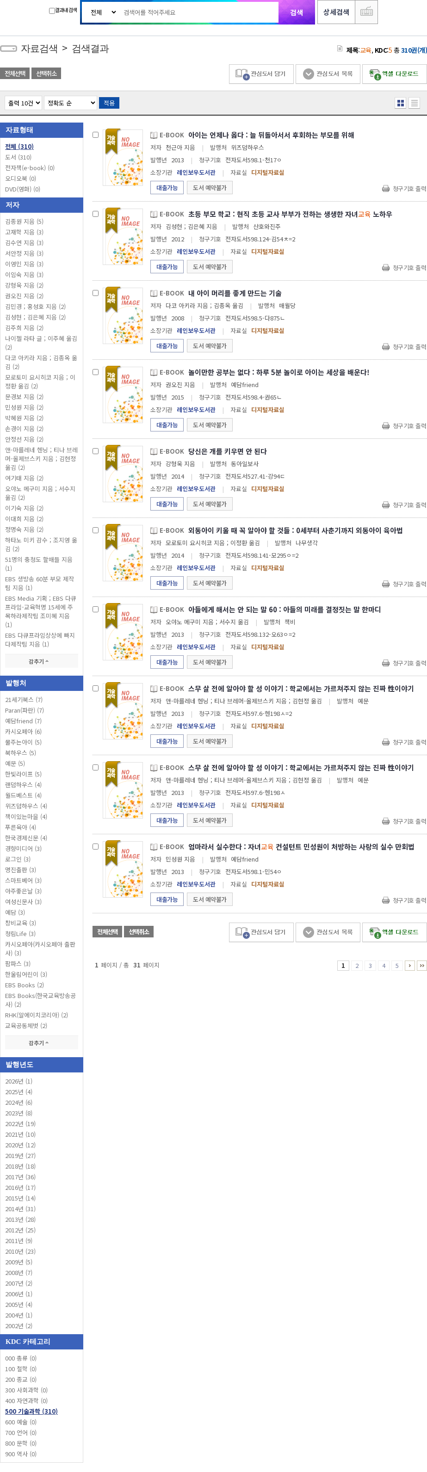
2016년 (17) (20, 1187)
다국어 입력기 (366, 12)
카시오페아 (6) (23, 731)
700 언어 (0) (21, 1432)
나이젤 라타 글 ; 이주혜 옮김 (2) (41, 342)
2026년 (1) (18, 1081)
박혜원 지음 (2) (24, 417)
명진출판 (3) (20, 869)
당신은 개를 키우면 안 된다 (227, 451)
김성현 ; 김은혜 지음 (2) (35, 317)
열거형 (400, 103)
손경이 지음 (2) (24, 428)
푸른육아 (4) (20, 827)
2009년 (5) (18, 1261)
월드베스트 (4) (23, 795)
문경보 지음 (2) (24, 396)
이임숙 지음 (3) (24, 274)
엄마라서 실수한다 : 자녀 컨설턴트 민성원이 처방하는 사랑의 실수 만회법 (301, 846)
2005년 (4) (18, 1304)
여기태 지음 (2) (24, 478)
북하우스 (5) (20, 752)
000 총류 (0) (21, 1358)
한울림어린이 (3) (26, 974)
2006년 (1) (18, 1293)
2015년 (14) (20, 1198)
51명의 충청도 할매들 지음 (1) (39, 564)
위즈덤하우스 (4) (26, 805)
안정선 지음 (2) (24, 439)
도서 (18, 157)
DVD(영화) (22, 189)
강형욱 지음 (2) (24, 285)
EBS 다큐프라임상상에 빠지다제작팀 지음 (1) (40, 639)
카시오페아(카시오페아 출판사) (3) (40, 948)
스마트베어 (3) (23, 880)
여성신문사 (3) (23, 901)
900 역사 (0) (21, 1453)
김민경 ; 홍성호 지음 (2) (35, 306)
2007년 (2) (18, 1283)
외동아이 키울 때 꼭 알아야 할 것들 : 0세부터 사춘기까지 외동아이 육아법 (295, 530)
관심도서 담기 (261, 74)
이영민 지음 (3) (24, 263)
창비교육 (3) (20, 922)
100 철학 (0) (21, 1368)
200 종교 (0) (21, 1379)
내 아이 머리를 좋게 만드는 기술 (235, 293)
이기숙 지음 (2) (24, 508)
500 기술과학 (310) (31, 1411)
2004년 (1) (18, 1315)
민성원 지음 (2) (24, 407)
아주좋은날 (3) (23, 891)
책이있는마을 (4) (26, 816)
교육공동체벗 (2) (26, 1025)
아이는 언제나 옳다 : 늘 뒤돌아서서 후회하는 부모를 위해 (271, 135)
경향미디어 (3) (23, 848)
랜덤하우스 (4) (23, 784)
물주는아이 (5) (23, 742)
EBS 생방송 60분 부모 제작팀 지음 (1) (39, 583)
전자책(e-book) (30, 167)
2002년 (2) (18, 1325)
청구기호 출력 (410, 188)
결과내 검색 (63, 10)
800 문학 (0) (21, 1443)
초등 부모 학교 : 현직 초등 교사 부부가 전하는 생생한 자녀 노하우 (290, 214)
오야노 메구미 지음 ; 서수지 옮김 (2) (40, 493)
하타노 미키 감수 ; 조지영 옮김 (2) (41, 544)
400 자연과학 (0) (26, 1400)
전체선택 (15, 73)
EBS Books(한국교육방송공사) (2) (40, 1000)
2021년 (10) (20, 1134)
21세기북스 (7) (24, 699)
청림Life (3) (20, 933)
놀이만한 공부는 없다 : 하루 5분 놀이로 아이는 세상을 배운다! (279, 372)
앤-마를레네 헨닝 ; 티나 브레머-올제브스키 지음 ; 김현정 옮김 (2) (41, 458)
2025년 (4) (18, 1091)
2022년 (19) (20, 1123)
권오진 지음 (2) (24, 295)
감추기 (42, 661)
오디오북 (20, 178)
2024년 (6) (18, 1102)
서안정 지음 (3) (24, 253)
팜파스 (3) (18, 963)
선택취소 (46, 73)
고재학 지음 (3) (24, 232)
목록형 (414, 103)
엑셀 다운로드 (394, 74)
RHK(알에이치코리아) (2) (36, 1014)
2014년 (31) (20, 1208)
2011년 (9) (18, 1240)
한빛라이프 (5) (23, 774)
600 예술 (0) (21, 1421)
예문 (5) (15, 763)
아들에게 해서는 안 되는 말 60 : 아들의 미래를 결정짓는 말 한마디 (284, 609)
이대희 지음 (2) (24, 518)
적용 (109, 103)
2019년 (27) (20, 1155)
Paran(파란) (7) (24, 710)
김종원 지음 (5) (24, 221)
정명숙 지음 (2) (24, 529)
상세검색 (336, 12)
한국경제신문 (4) (26, 837)
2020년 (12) (20, 1144)
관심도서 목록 (328, 74)
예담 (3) (15, 912)
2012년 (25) (20, 1230)
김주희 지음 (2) (24, 327)
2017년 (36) (20, 1176)
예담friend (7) (23, 720)
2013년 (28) (20, 1219)
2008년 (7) (18, 1272)
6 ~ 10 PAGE (410, 966)
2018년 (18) (20, 1166)
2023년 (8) (18, 1113)
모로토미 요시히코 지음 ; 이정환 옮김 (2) (40, 381)
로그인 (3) (18, 859)
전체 (19, 146)
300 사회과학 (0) (26, 1390)
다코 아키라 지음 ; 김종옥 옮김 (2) (41, 362)
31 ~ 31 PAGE (422, 966)
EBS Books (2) (24, 984)
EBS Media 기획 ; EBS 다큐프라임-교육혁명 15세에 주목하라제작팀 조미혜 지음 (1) (40, 611)
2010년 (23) (20, 1251)
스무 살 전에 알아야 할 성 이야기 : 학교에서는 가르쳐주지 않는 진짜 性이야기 (301, 688)
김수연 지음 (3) (24, 242)
